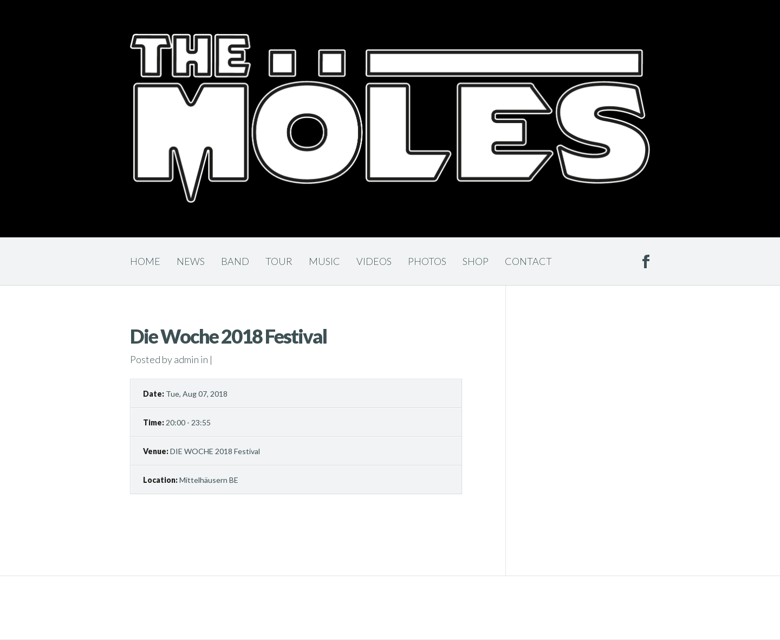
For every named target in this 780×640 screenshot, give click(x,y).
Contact (528, 261)
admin (186, 359)
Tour (278, 261)
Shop (476, 261)
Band (235, 261)
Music (324, 261)
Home (145, 261)
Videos (374, 261)
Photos (427, 261)
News (191, 261)
